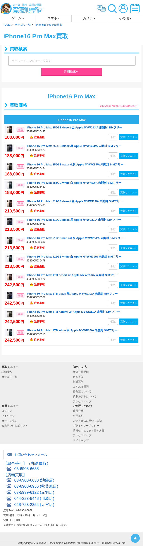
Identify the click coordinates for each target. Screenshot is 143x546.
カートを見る (9, 420)
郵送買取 (78, 381)
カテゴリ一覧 (9, 376)
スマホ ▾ (53, 18)
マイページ (8, 415)
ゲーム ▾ (18, 18)
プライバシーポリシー (86, 425)
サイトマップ (81, 440)
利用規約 (78, 415)
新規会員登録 (81, 371)
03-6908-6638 (26, 469)
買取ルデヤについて (84, 396)
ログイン (7, 410)
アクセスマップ (82, 401)
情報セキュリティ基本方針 (88, 430)
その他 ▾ (125, 18)
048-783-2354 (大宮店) (34, 504)
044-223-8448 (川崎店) (34, 498)
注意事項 (39, 137)
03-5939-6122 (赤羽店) (34, 492)
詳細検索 (7, 371)
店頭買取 (78, 376)
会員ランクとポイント (15, 425)
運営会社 (78, 410)
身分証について (82, 391)
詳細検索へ (71, 71)
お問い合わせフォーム (30, 455)
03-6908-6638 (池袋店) (34, 480)
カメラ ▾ (89, 18)
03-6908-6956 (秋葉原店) (36, 486)
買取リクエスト (128, 137)
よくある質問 (81, 386)
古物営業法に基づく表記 (87, 420)
